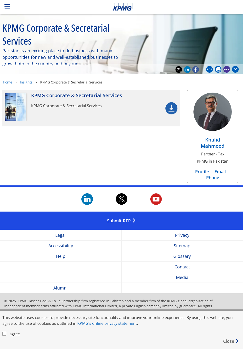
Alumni (60, 288)
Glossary (182, 256)
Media (182, 277)
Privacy (182, 235)
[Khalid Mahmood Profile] (213, 122)
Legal (60, 235)
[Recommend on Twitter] (178, 69)
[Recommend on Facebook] (195, 69)
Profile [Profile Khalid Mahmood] (202, 171)
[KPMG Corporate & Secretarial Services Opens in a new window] (91, 108)
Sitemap (182, 245)
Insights (26, 82)
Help (60, 256)
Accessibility (60, 245)
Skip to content (170, 7)
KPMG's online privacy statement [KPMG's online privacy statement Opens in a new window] (107, 323)
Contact (182, 267)
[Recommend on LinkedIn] (187, 69)
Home (7, 82)
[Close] (231, 341)
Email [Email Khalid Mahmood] (220, 171)
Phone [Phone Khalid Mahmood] (212, 177)
